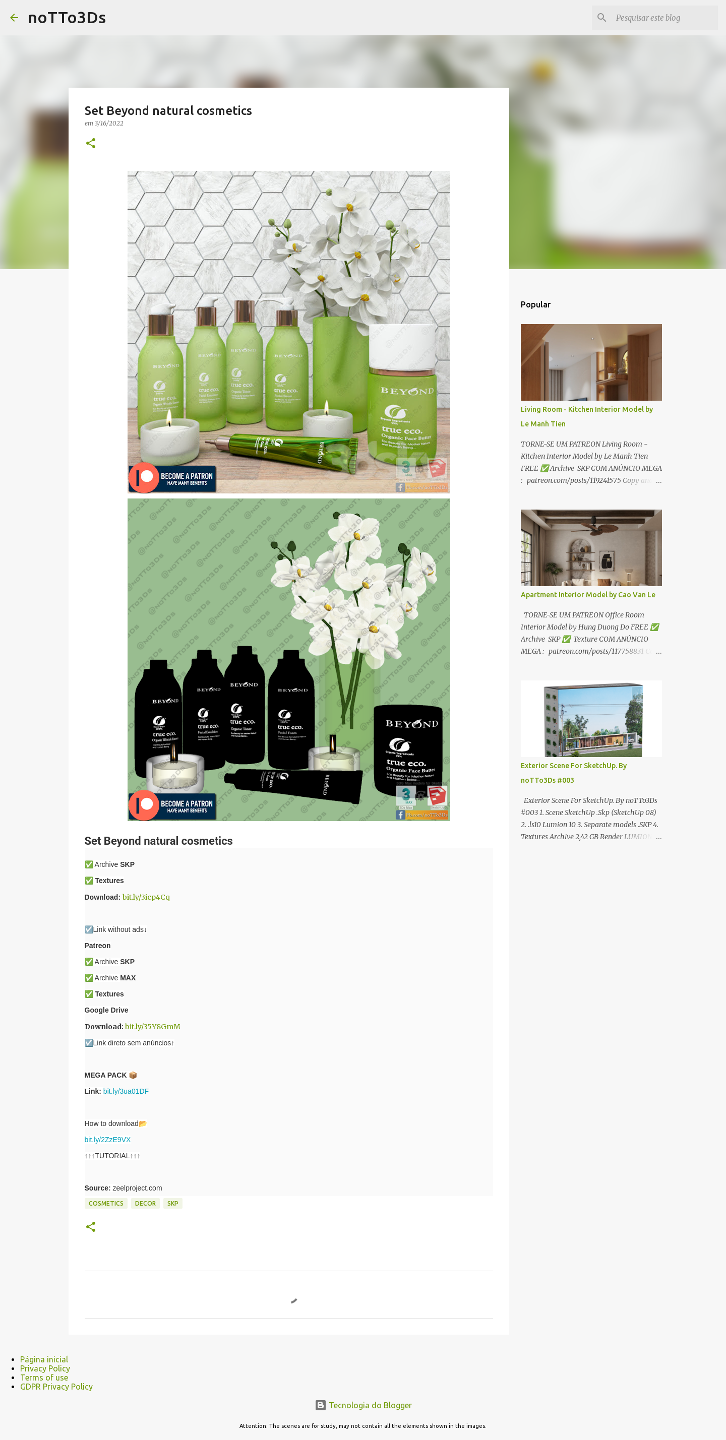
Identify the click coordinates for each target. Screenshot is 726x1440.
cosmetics (106, 1203)
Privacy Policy (45, 1368)
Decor (145, 1203)
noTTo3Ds (67, 17)
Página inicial (44, 1359)
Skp (172, 1203)
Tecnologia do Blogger (363, 1405)
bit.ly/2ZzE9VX (108, 1140)
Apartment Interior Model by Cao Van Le (588, 595)
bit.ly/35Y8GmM (152, 1026)
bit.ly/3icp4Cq (146, 897)
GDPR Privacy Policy (56, 1386)
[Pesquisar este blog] (665, 18)
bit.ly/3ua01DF (126, 1091)
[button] (91, 144)
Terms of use (44, 1377)
